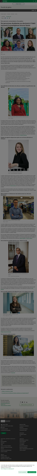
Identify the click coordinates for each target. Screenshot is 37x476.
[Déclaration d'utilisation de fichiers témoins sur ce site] (18, 469)
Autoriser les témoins (32, 472)
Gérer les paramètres (22, 472)
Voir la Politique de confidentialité (7, 468)
